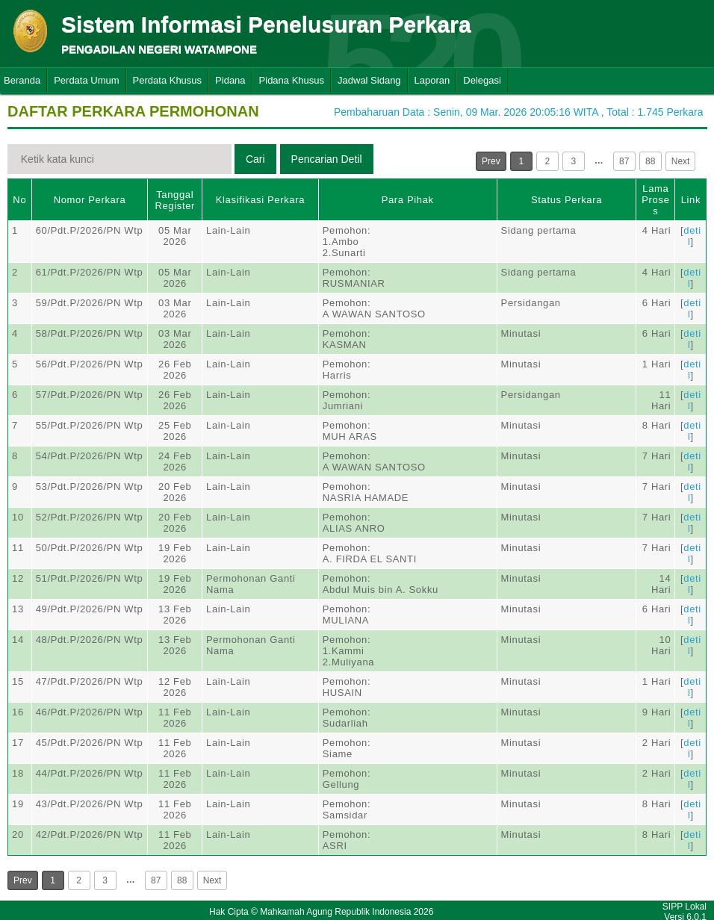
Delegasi (482, 80)
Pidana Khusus (291, 80)
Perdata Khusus (167, 80)
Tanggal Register (175, 200)
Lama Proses (655, 200)
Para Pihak (408, 199)
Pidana (230, 80)
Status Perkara (566, 199)
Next (680, 161)
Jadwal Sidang (369, 80)
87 (624, 161)
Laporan (432, 80)
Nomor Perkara (90, 199)
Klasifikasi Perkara (260, 199)
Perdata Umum (86, 80)
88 (650, 161)
